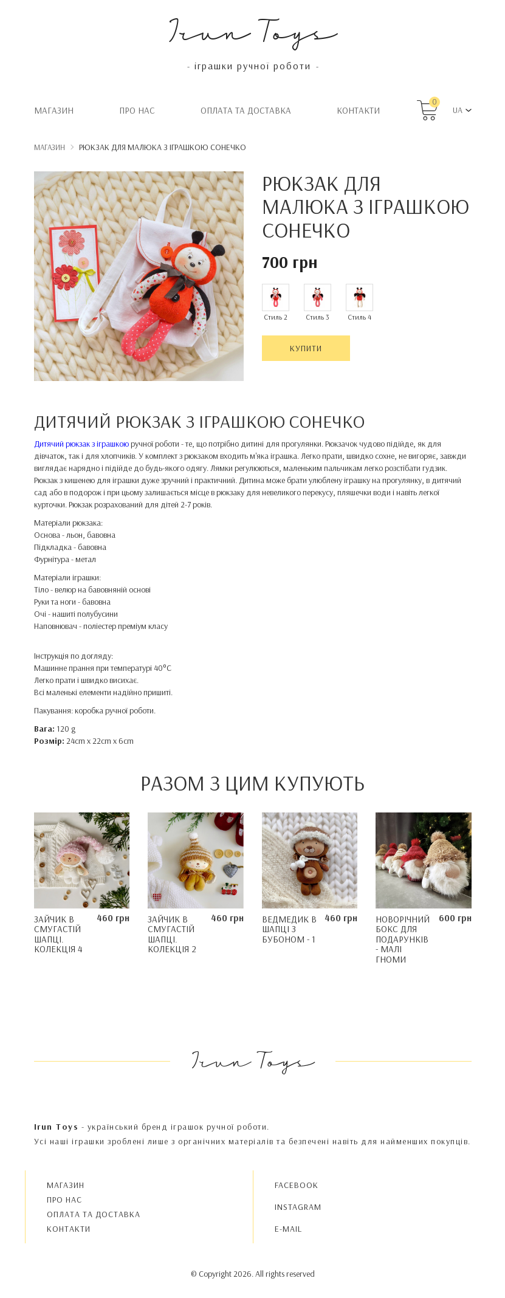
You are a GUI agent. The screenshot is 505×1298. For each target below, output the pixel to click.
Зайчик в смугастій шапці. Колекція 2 (172, 934)
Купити (306, 348)
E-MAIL (288, 1228)
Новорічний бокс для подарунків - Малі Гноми (403, 939)
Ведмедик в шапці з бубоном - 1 (289, 929)
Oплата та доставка (246, 110)
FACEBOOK (296, 1185)
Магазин (54, 110)
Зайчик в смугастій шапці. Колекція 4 (58, 934)
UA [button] (457, 110)
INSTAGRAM (298, 1206)
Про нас (137, 110)
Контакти (358, 110)
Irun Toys (252, 30)
